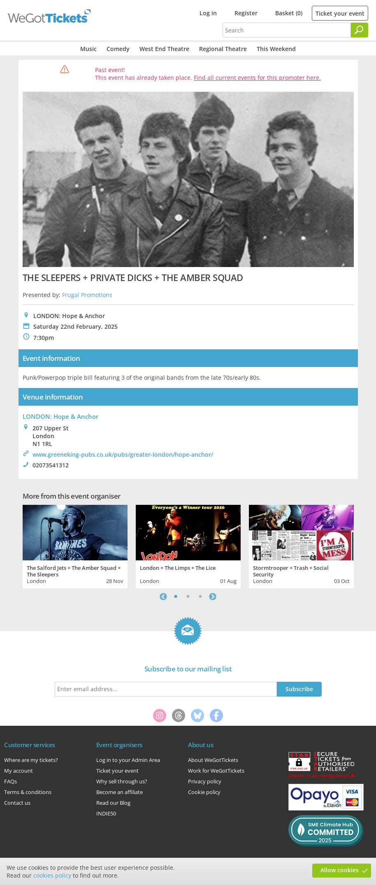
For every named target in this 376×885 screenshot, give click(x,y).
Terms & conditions (27, 792)
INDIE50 (106, 813)
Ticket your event (340, 13)
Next (213, 596)
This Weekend (276, 49)
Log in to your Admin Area (128, 760)
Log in (208, 13)
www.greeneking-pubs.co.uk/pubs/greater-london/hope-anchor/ (122, 454)
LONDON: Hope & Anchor (60, 416)
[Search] (359, 30)
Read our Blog (113, 802)
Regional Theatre (223, 49)
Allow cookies (339, 870)
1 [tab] (176, 596)
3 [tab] (200, 596)
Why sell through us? (121, 781)
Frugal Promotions (87, 295)
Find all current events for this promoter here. (257, 77)
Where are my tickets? (31, 760)
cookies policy (52, 875)
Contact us (17, 802)
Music (88, 49)
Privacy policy (204, 781)
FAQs (10, 781)
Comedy (118, 49)
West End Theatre (164, 49)
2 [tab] (188, 596)
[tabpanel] (75, 545)
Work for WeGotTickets (216, 770)
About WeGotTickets (213, 760)
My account (18, 770)
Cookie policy (204, 792)
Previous (163, 596)
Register (246, 13)
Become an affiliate (119, 792)
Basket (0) (288, 13)
